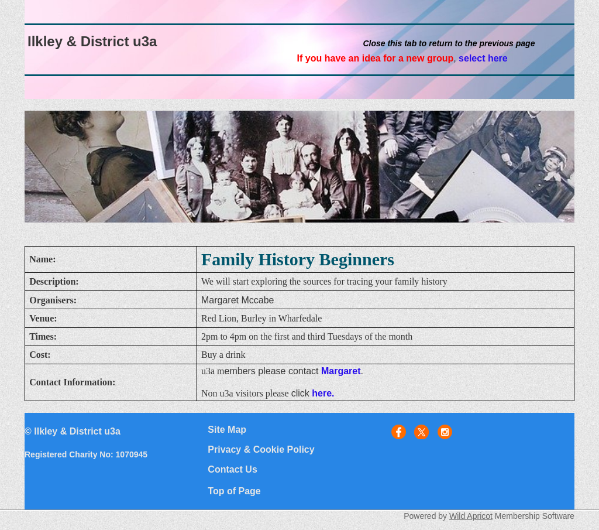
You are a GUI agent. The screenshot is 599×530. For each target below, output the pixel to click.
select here (483, 58)
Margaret (341, 371)
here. (323, 393)
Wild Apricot (471, 516)
